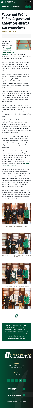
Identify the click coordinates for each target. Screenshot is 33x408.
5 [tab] (16, 306)
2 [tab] (8, 306)
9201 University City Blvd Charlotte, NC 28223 (16, 366)
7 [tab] (21, 306)
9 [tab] (26, 306)
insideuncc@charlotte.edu (16, 338)
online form (16, 336)
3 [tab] (11, 306)
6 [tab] (19, 306)
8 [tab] (24, 306)
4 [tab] (13, 306)
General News (14, 36)
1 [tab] (6, 306)
